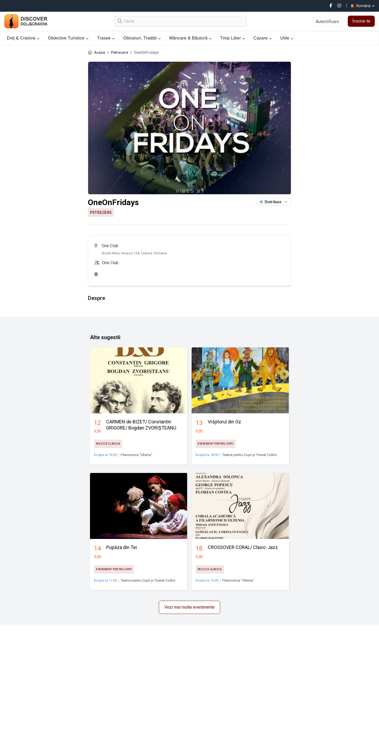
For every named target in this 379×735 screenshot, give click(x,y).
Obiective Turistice (68, 38)
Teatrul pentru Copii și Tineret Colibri (249, 455)
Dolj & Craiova (23, 38)
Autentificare (327, 21)
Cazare (263, 38)
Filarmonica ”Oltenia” (136, 455)
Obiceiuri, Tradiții (142, 38)
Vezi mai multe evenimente (189, 607)
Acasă (99, 52)
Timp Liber (232, 38)
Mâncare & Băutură (190, 38)
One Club (110, 245)
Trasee (106, 38)
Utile (286, 38)
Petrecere (119, 52)
